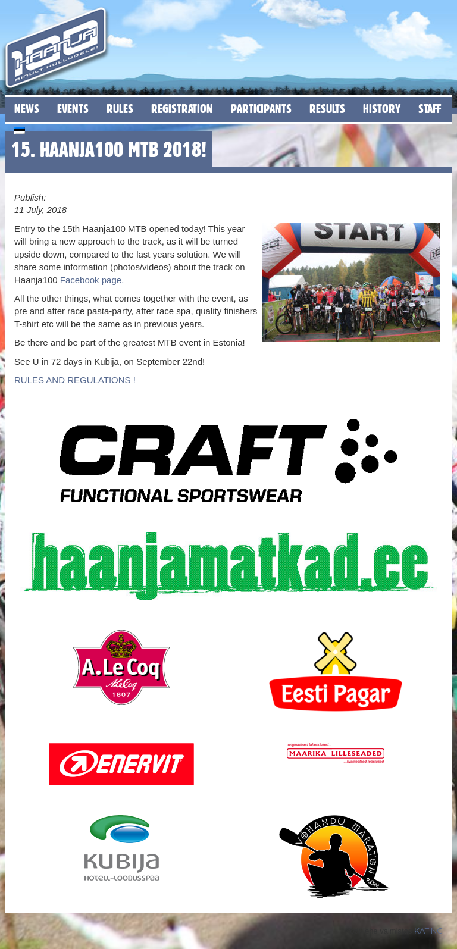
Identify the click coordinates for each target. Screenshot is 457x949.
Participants (261, 108)
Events (73, 108)
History (381, 108)
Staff (429, 108)
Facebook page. (91, 280)
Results (327, 108)
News (26, 108)
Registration (182, 108)
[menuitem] (19, 128)
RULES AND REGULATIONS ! (75, 380)
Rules (120, 108)
